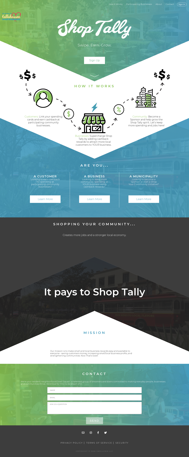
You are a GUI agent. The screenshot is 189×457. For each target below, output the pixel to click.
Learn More (45, 199)
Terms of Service (99, 443)
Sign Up (94, 60)
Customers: (31, 116)
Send (94, 420)
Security (122, 443)
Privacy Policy (72, 443)
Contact (170, 4)
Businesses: (82, 135)
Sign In (181, 4)
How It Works (115, 4)
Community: (140, 116)
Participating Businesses (139, 4)
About (159, 4)
